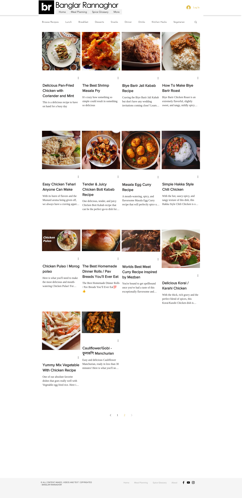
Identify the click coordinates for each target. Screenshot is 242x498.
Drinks (141, 22)
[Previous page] (110, 415)
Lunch (68, 22)
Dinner (128, 22)
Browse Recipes (50, 22)
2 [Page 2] (124, 415)
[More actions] (79, 78)
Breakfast (83, 22)
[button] (195, 22)
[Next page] (132, 415)
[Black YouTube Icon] (188, 482)
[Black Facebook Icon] (183, 482)
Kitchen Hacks (159, 22)
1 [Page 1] (117, 415)
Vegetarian (179, 22)
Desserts (99, 22)
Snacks (114, 22)
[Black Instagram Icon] (193, 482)
